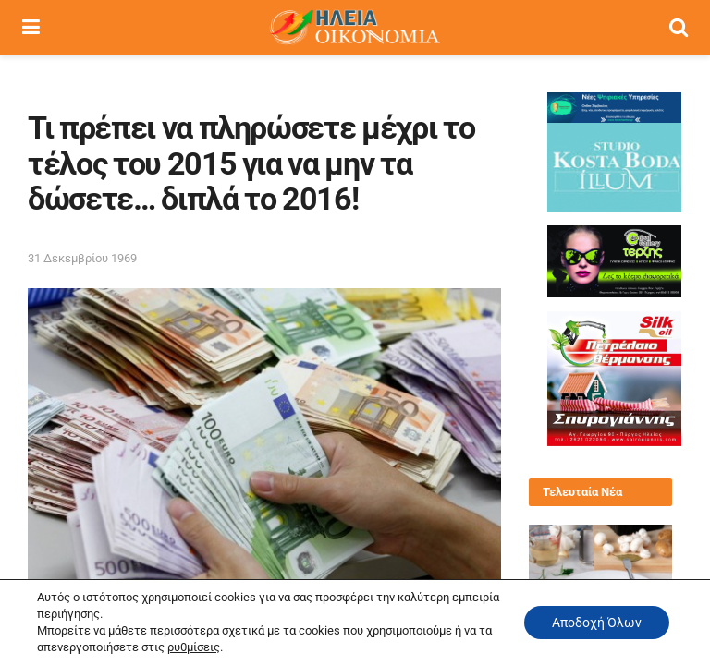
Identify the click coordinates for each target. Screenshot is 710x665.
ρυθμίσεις (193, 647)
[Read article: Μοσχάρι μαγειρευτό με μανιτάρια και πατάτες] (600, 560)
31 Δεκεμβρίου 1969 (82, 258)
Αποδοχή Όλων (597, 622)
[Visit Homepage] (354, 27)
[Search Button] (678, 27)
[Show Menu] (31, 27)
